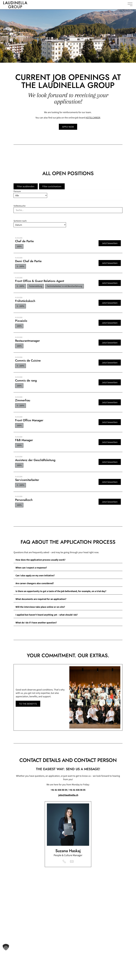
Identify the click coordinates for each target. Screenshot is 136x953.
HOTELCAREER (93, 117)
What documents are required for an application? (41, 598)
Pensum (17, 191)
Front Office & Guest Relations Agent (39, 280)
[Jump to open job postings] (68, 127)
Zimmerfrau (22, 399)
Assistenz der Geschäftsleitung (35, 459)
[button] (68, 559)
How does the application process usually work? (40, 558)
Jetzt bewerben (110, 242)
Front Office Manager (29, 419)
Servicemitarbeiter (27, 479)
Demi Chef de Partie (28, 260)
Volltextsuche (20, 206)
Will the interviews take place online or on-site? (40, 605)
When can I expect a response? (32, 566)
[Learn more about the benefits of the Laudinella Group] (28, 703)
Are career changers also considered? (35, 582)
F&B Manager (24, 439)
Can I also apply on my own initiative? (35, 574)
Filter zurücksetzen (51, 186)
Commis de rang (26, 379)
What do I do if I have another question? (36, 621)
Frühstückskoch (25, 300)
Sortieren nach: (20, 220)
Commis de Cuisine (28, 359)
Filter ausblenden (25, 186)
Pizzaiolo (21, 320)
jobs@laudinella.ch (68, 794)
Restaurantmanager (27, 340)
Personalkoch (24, 499)
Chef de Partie (24, 240)
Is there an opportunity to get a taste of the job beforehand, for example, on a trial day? (61, 590)
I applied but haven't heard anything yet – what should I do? (47, 613)
